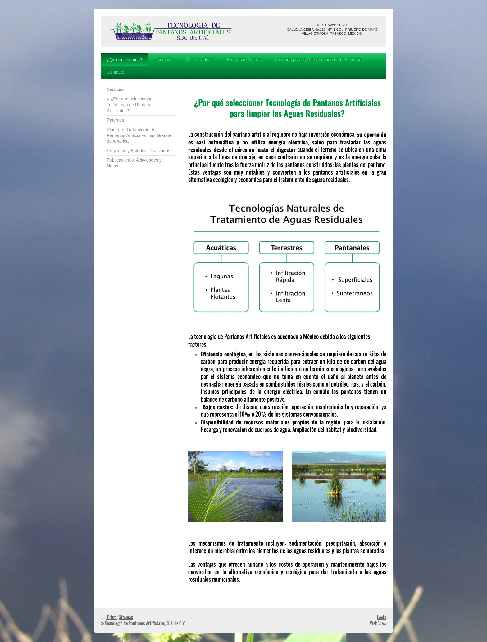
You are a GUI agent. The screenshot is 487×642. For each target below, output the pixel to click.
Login (381, 617)
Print (109, 617)
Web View (378, 623)
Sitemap (126, 617)
